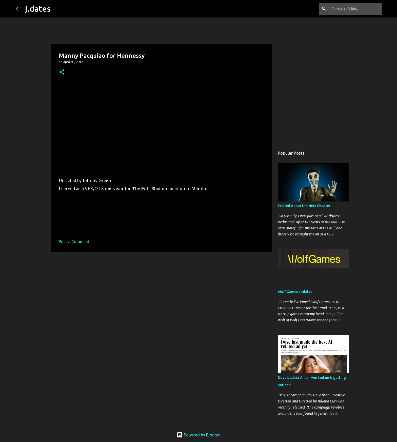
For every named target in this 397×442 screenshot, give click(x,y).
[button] (62, 72)
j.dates (38, 8)
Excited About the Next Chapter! (304, 206)
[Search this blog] (355, 9)
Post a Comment (74, 241)
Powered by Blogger (198, 435)
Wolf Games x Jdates (295, 292)
